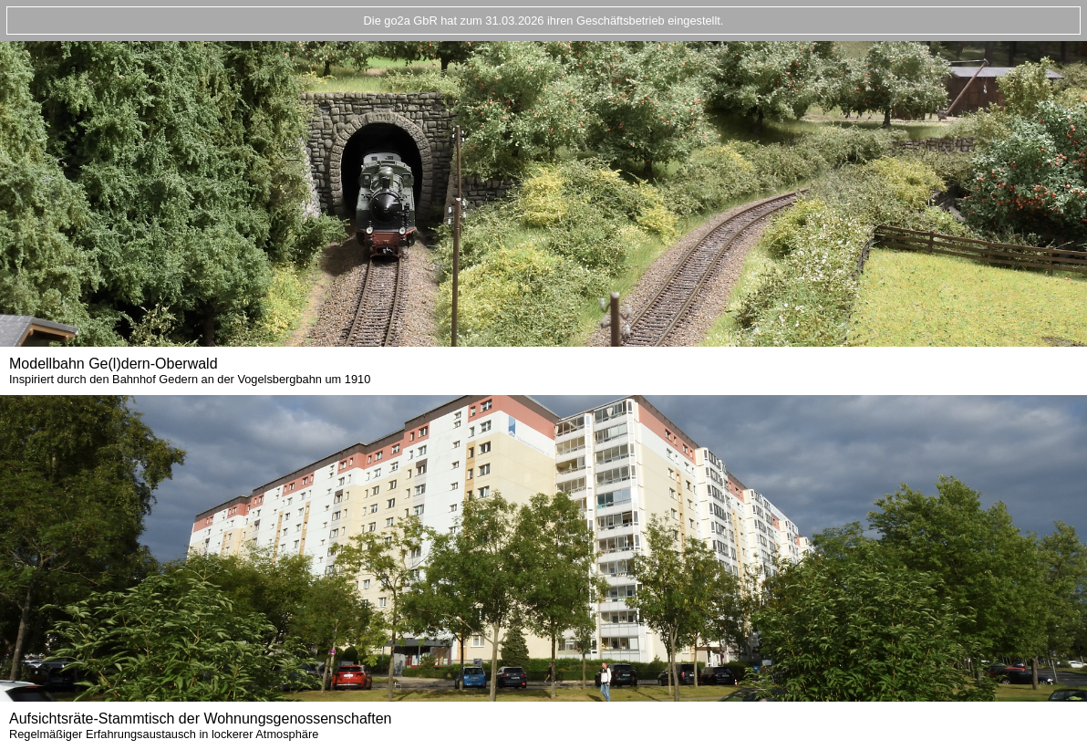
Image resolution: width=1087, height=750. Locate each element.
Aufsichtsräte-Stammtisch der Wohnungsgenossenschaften (200, 726)
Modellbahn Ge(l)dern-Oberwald (189, 371)
